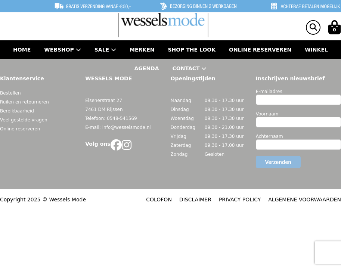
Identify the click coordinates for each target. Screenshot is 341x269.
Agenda (146, 68)
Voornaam (267, 114)
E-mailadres (269, 91)
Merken (142, 50)
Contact (190, 68)
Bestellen (10, 93)
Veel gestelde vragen (23, 120)
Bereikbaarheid (17, 111)
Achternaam (269, 136)
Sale (105, 50)
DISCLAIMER (195, 199)
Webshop (62, 50)
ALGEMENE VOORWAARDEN (304, 199)
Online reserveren (20, 129)
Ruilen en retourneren (24, 102)
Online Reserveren (260, 50)
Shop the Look (192, 50)
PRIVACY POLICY (240, 199)
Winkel (316, 50)
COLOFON (159, 199)
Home (22, 50)
